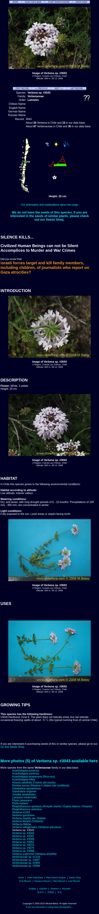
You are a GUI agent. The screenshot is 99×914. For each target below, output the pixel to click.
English (32, 888)
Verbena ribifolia (21, 824)
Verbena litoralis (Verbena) (27, 821)
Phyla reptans (20, 803)
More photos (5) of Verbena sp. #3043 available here (49, 761)
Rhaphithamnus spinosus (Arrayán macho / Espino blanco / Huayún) (52, 806)
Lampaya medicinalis (24, 797)
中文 (59, 892)
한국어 (40, 892)
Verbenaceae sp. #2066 (26, 865)
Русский (66, 888)
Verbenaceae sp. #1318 (26, 856)
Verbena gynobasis (23, 815)
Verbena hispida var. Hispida (29, 818)
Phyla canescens (22, 800)
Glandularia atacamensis (26, 788)
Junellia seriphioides (24, 794)
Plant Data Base (35, 877)
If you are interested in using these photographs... (49, 907)
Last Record (74, 881)
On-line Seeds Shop (12, 746)
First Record (25, 881)
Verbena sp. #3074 (23, 845)
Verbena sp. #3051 (23, 842)
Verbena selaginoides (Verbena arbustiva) (36, 827)
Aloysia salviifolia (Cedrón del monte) (33, 782)
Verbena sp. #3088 (23, 851)
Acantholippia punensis (25, 770)
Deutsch (55, 888)
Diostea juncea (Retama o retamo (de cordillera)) (40, 785)
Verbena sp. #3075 (23, 848)
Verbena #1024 (21, 812)
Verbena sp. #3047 (23, 836)
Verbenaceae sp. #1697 (26, 859)
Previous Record (42, 881)
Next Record (59, 881)
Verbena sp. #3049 (23, 839)
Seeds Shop (75, 877)
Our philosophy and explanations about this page (49, 204)
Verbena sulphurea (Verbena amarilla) (34, 854)
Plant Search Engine (56, 877)
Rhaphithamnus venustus (27, 809)
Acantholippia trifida (23, 779)
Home (21, 877)
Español (43, 888)
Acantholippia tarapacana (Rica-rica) (33, 776)
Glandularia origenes (24, 791)
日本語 (50, 892)
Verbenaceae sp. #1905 (26, 862)
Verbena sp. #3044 (23, 833)
